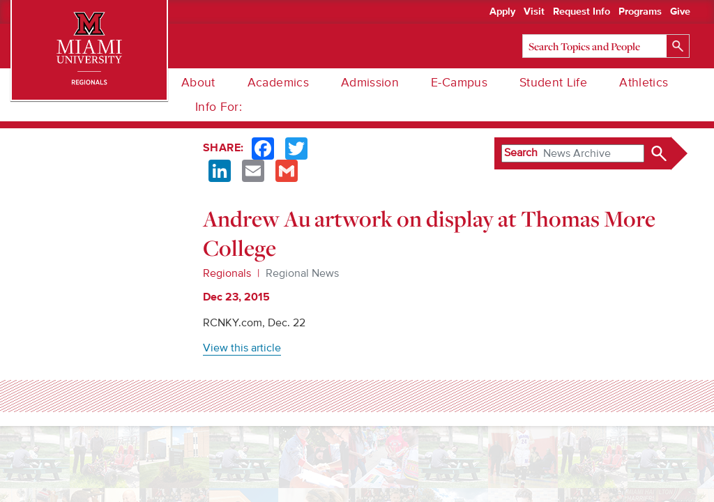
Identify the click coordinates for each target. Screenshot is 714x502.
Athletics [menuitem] (643, 82)
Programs (640, 12)
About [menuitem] (198, 82)
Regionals (227, 273)
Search (521, 153)
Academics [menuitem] (278, 82)
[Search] (606, 46)
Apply (502, 12)
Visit (534, 12)
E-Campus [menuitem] (459, 82)
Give (680, 12)
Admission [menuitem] (370, 82)
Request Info (581, 12)
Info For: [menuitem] (218, 107)
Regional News (302, 273)
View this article (242, 348)
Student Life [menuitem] (553, 82)
